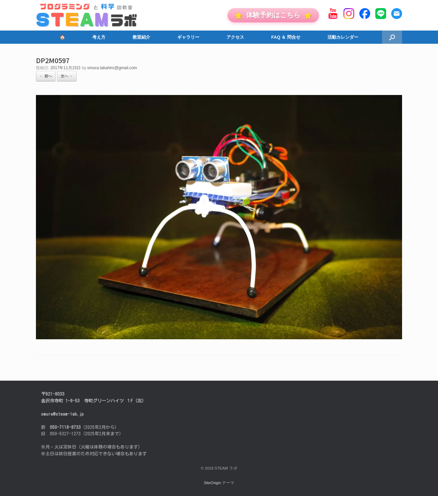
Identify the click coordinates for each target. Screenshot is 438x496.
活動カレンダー (342, 37)
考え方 (98, 37)
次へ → (67, 76)
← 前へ (46, 76)
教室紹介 (141, 37)
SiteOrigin (212, 483)
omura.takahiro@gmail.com (112, 67)
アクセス (235, 37)
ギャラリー (188, 37)
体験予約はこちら (273, 15)
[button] (392, 37)
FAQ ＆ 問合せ (285, 37)
